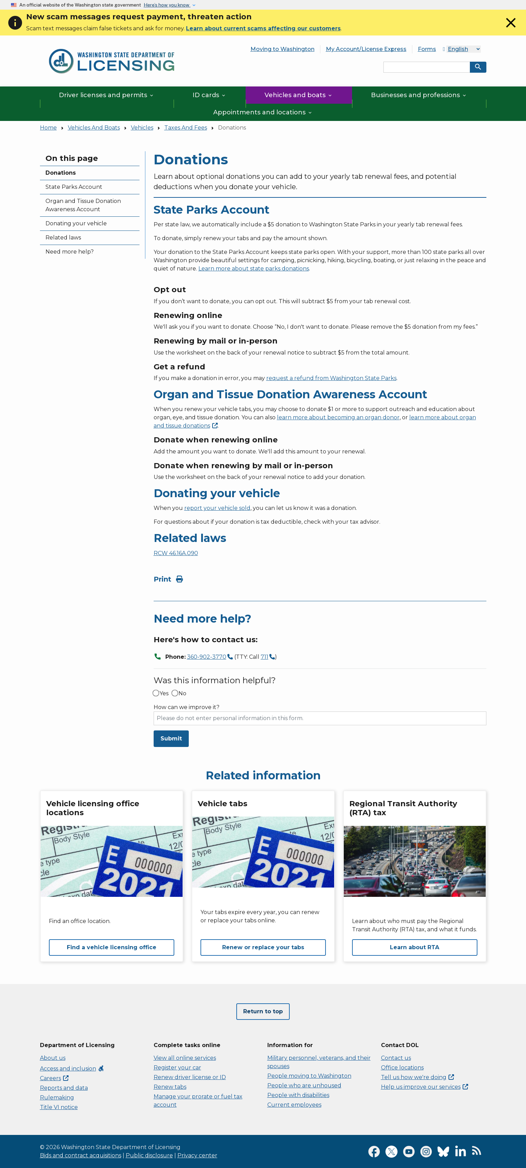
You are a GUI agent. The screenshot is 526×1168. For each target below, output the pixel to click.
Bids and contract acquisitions (80, 1155)
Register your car (177, 1067)
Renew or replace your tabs (263, 947)
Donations (60, 173)
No (182, 693)
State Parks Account (73, 187)
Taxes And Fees (185, 127)
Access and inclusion (72, 1068)
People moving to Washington (309, 1076)
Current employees (294, 1105)
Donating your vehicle (76, 223)
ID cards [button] (209, 95)
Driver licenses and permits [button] (106, 95)
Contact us (396, 1058)
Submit (171, 738)
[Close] (511, 29)
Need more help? (69, 251)
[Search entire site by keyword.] (426, 67)
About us (52, 1058)
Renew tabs (170, 1087)
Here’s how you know (167, 5)
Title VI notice (59, 1107)
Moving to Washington (282, 49)
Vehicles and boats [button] (299, 95)
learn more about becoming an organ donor (338, 417)
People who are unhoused (304, 1085)
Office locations (402, 1067)
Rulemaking (57, 1097)
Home (48, 127)
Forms (427, 49)
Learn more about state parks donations (253, 268)
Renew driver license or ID (190, 1077)
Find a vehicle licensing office (111, 947)
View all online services (185, 1058)
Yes (163, 693)
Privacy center (197, 1155)
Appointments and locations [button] (263, 112)
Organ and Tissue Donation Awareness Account (83, 205)
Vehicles (142, 127)
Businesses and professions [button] (419, 95)
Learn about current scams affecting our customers (263, 28)
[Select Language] (463, 49)
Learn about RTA (414, 947)
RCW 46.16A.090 (176, 553)
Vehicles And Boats (94, 127)
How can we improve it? (186, 707)
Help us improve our (424, 1087)
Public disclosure (149, 1155)
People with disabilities (298, 1095)
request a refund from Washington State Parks (331, 378)
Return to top (263, 1011)
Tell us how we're (417, 1077)
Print (168, 579)
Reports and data (64, 1088)
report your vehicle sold (217, 508)
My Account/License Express (366, 49)
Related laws (63, 237)
